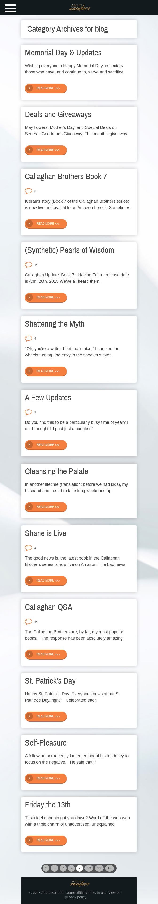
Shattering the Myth (54, 323)
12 (109, 868)
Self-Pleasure (46, 742)
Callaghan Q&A (48, 607)
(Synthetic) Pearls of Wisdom (69, 250)
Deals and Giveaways (58, 114)
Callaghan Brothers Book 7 (66, 176)
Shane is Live (45, 533)
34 (36, 622)
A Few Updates (48, 397)
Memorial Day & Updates (63, 52)
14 (36, 265)
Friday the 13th (48, 804)
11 (99, 868)
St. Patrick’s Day (50, 680)
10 (89, 868)
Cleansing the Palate (56, 471)
